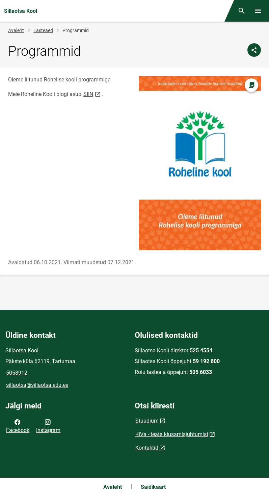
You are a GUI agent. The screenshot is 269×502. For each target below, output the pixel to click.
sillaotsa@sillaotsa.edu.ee (37, 385)
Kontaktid (146, 448)
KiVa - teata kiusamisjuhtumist (171, 434)
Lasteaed (43, 30)
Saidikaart (153, 487)
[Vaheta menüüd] (258, 11)
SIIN (92, 93)
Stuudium (147, 421)
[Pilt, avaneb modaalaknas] (200, 163)
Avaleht (16, 30)
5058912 (16, 373)
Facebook (17, 426)
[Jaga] (254, 50)
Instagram (48, 426)
